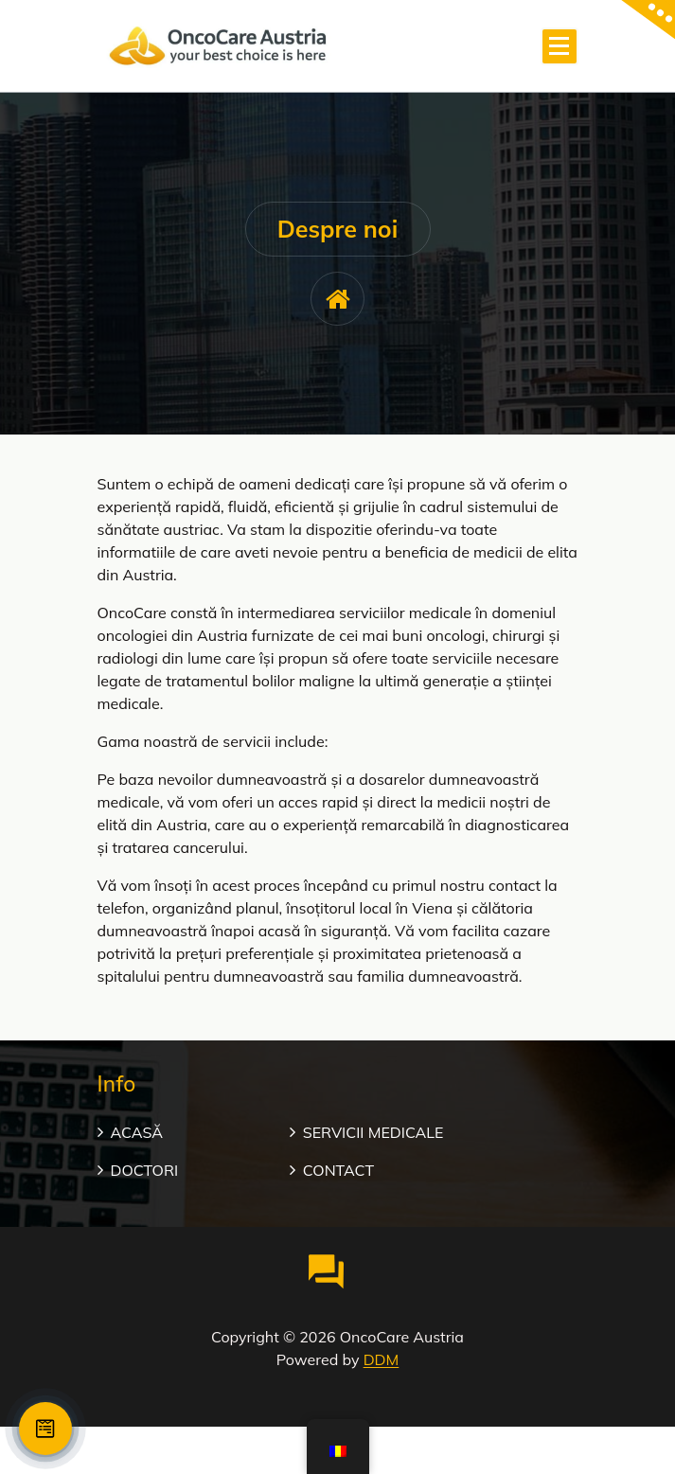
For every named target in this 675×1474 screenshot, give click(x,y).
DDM (382, 1359)
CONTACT (338, 1170)
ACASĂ (137, 1132)
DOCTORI (145, 1170)
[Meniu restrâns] (559, 46)
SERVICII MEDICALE (373, 1132)
